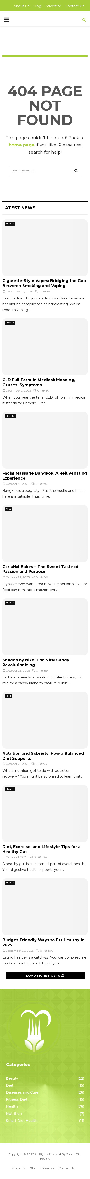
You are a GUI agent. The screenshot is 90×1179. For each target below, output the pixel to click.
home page (22, 145)
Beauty (10, 416)
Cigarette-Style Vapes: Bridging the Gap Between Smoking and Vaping (44, 283)
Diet (8, 509)
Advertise (53, 6)
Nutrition (14, 1113)
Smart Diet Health (21, 1120)
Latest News (19, 207)
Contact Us (74, 6)
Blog (37, 6)
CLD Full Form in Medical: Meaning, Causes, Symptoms (38, 382)
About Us (21, 6)
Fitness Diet (16, 1099)
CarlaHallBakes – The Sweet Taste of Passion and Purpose (40, 569)
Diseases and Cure (22, 1092)
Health (10, 223)
